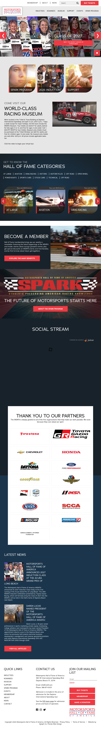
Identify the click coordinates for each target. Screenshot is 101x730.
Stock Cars (40, 178)
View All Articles (17, 649)
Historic (43, 174)
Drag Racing (30, 174)
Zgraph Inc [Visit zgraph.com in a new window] (43, 724)
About (45, 3)
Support (70, 11)
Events (80, 11)
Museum (61, 11)
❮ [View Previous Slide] (3, 35)
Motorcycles (56, 174)
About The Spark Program (50, 309)
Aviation (18, 174)
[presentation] (3, 201)
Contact (8, 704)
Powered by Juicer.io (77, 340)
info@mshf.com (46, 685)
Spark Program (92, 11)
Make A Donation (82, 702)
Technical (53, 178)
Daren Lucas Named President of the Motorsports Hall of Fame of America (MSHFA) (36, 612)
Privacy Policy (65, 722)
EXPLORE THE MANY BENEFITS (22, 258)
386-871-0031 (47, 687)
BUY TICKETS (89, 3)
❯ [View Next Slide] (97, 35)
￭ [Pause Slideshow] (97, 52)
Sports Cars (25, 178)
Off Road (70, 174)
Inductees (40, 11)
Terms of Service (79, 722)
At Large (7, 174)
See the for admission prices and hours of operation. (50, 702)
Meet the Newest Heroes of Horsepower (73, 43)
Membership (32, 3)
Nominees (51, 11)
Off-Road (65, 178)
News (54, 3)
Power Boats (11, 178)
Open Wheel (83, 174)
